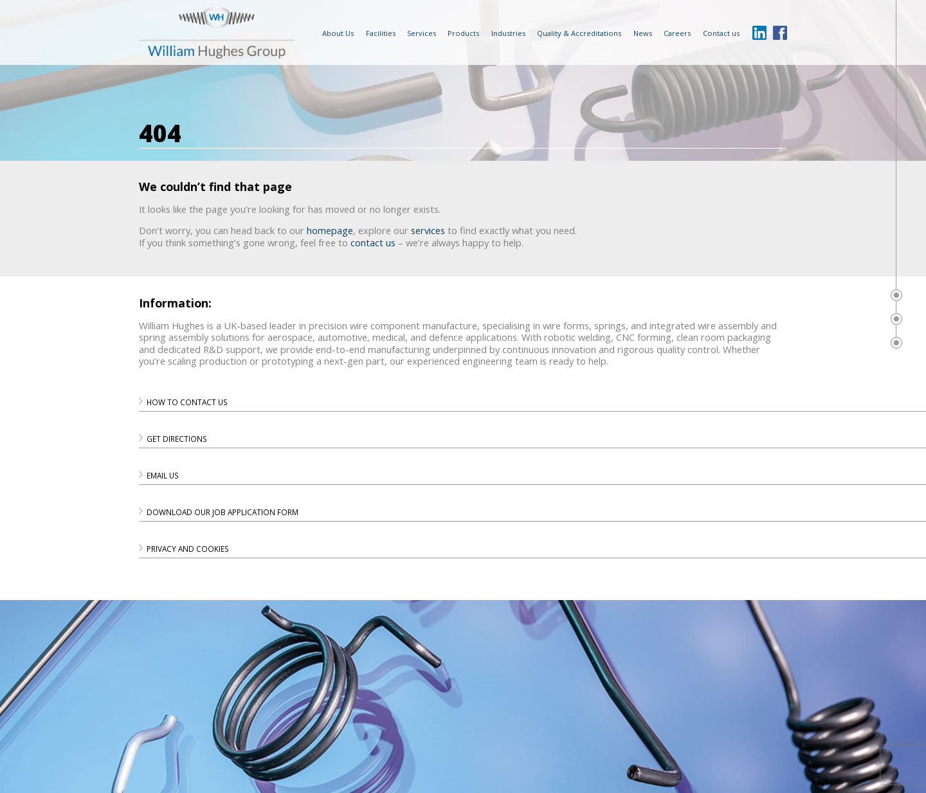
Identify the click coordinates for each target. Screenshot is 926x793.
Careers (677, 33)
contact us (372, 242)
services (428, 230)
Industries (508, 33)
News (642, 33)
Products (463, 33)
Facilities (380, 33)
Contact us (721, 33)
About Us (338, 33)
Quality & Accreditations (579, 33)
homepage (330, 230)
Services (421, 33)
